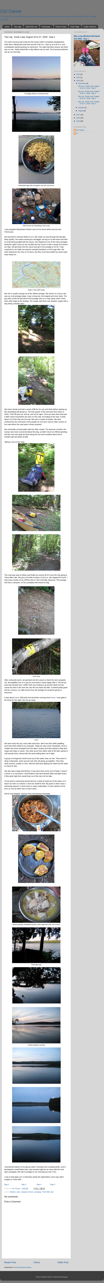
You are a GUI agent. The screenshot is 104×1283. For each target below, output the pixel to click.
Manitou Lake (15, 1192)
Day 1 (6, 1184)
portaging (37, 1192)
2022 (78, 74)
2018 (78, 80)
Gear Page (75, 27)
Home (7, 27)
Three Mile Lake (48, 1192)
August (81, 111)
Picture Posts (61, 27)
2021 (78, 77)
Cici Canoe (10, 11)
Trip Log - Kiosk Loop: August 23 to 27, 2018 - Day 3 (88, 97)
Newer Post (10, 1262)
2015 (78, 121)
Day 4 (39, 1184)
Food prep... (46, 27)
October (81, 107)
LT (77, 133)
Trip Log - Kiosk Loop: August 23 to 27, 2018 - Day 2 (88, 102)
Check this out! (31, 27)
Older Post (63, 1262)
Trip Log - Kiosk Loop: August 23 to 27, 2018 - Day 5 (88, 87)
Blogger (65, 1277)
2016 (78, 118)
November (82, 83)
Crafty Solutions (89, 27)
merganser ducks (27, 1192)
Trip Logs (17, 27)
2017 (78, 115)
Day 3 (24, 1184)
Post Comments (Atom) (22, 1267)
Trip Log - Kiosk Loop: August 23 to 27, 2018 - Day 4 (88, 92)
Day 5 (52, 1184)
